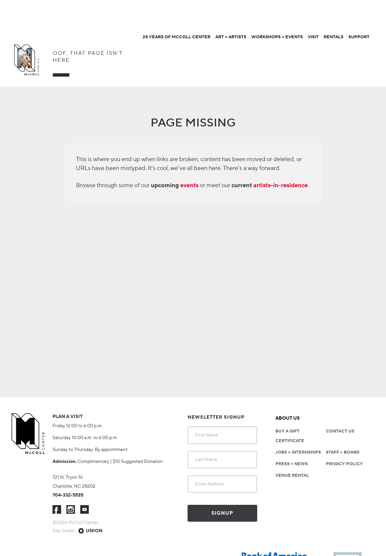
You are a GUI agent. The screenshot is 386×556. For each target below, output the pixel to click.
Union (94, 531)
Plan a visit (68, 417)
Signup (222, 513)
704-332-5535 (68, 495)
